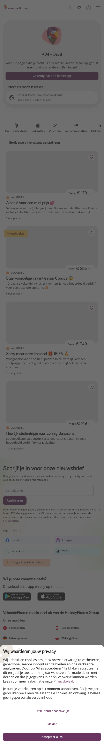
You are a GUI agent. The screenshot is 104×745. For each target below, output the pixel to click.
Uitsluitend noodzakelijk (52, 711)
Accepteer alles (52, 737)
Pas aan (52, 724)
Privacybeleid (63, 681)
